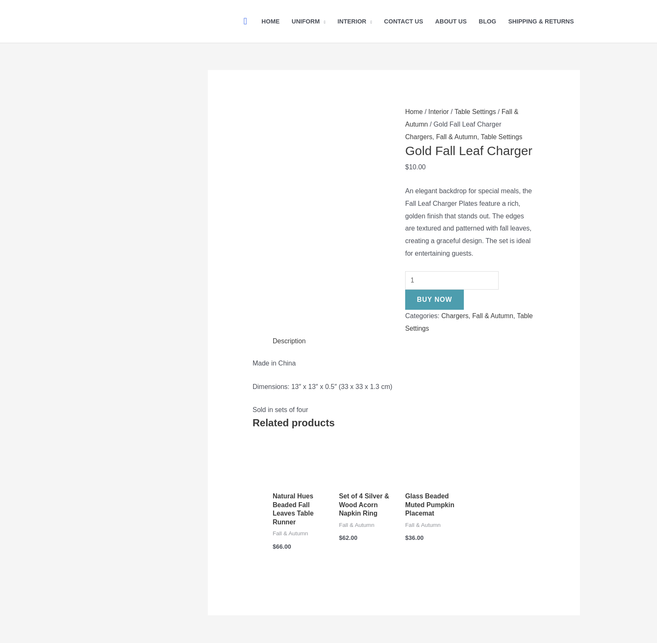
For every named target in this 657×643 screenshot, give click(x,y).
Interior (351, 21)
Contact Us (403, 21)
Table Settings (476, 111)
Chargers (419, 136)
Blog (488, 21)
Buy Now (434, 299)
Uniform (306, 21)
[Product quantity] (452, 280)
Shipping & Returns (541, 21)
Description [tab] (289, 341)
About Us (451, 21)
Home (270, 21)
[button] (245, 21)
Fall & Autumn (458, 136)
